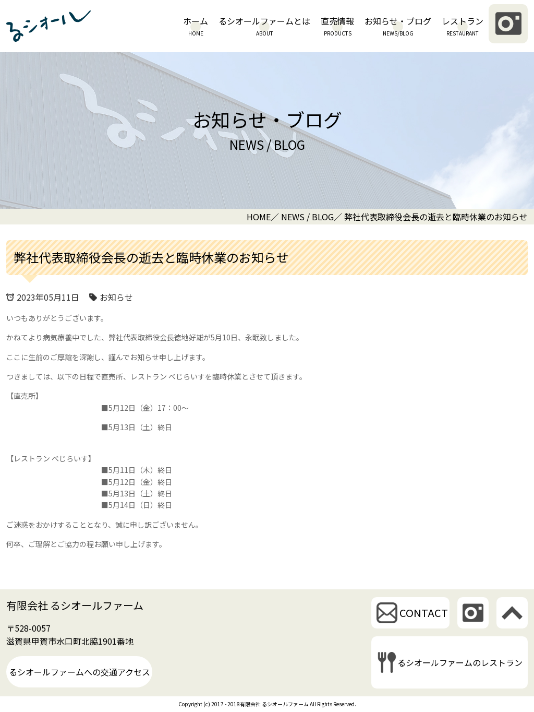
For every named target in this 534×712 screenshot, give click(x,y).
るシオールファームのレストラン (460, 662)
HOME (259, 216)
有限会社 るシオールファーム (74, 605)
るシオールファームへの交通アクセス (79, 672)
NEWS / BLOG (307, 216)
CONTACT (423, 612)
